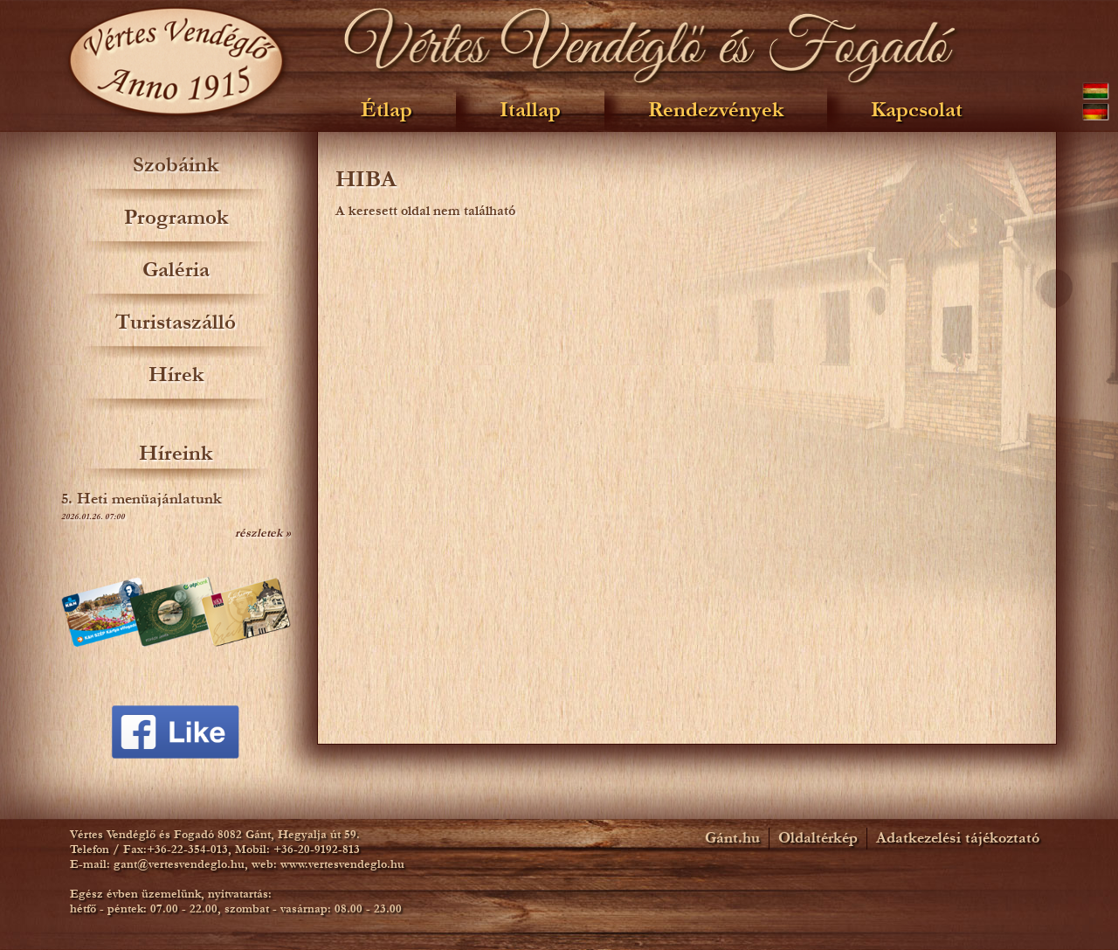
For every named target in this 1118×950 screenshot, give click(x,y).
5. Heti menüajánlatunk (141, 498)
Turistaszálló (175, 322)
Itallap (530, 109)
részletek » (263, 533)
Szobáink (175, 165)
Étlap (386, 109)
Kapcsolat (917, 109)
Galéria (176, 269)
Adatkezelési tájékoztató (957, 838)
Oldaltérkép (818, 838)
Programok (176, 217)
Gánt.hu (732, 838)
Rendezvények (715, 109)
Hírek (176, 374)
